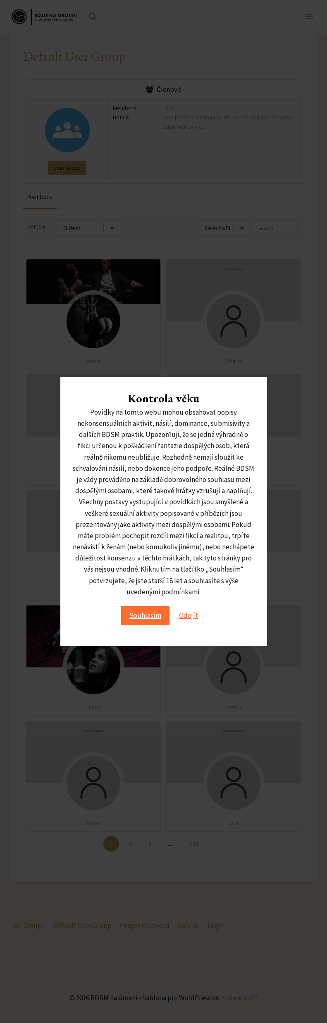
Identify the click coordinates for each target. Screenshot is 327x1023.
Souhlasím (145, 615)
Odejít (188, 615)
